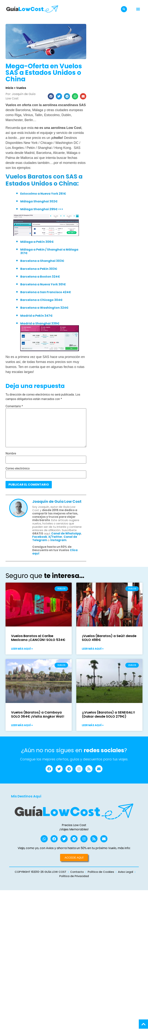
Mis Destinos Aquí (26, 796)
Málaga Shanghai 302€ (39, 201)
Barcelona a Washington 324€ (44, 308)
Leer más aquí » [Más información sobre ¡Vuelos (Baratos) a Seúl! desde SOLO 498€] (93, 649)
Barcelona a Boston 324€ (40, 276)
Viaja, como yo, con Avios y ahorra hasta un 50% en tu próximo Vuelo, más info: (74, 848)
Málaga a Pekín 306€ (37, 242)
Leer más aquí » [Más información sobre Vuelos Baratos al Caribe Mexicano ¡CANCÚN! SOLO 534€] (22, 649)
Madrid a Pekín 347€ (36, 316)
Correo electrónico (18, 468)
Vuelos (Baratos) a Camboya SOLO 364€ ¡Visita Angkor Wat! (37, 714)
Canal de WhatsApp (66, 533)
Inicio (9, 88)
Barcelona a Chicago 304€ (41, 300)
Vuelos (21, 88)
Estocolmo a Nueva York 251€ (43, 193)
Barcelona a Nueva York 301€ (43, 284)
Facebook (39, 537)
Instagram (58, 540)
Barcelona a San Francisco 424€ (45, 292)
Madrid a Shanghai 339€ (40, 323)
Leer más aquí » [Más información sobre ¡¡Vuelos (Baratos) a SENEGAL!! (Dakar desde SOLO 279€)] (93, 725)
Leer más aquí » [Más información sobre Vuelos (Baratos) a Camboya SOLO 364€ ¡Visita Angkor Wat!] (22, 725)
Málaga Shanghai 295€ (39, 209)
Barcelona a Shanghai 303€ (42, 261)
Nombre (11, 453)
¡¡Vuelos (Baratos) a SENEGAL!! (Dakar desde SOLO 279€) (108, 714)
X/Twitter (55, 537)
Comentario (14, 406)
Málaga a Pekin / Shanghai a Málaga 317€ (49, 251)
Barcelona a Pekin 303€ (38, 269)
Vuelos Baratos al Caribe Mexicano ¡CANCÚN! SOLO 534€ (38, 638)
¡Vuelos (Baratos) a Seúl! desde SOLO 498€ (109, 638)
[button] (124, 9)
